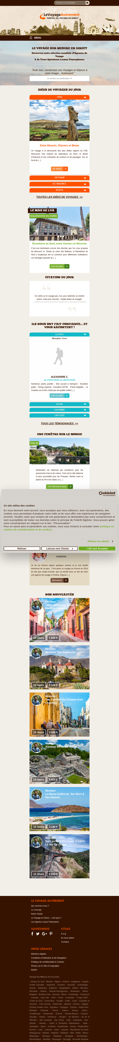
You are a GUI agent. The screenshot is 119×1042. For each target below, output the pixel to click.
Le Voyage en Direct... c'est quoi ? (46, 918)
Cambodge (73, 994)
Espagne (64, 1007)
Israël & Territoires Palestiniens (64, 1023)
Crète (67, 1001)
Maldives (64, 1033)
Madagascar (35, 1033)
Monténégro (82, 1036)
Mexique (50, 601)
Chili (53, 998)
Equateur (54, 1007)
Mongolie (69, 1036)
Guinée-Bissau (71, 1014)
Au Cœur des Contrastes (60, 652)
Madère (45, 1033)
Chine (60, 998)
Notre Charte (37, 914)
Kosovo (33, 1030)
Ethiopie (33, 1010)
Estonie (73, 1007)
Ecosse (76, 1004)
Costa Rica (49, 1001)
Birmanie (33, 991)
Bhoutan (84, 988)
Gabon (65, 1010)
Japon (43, 1026)
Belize (75, 988)
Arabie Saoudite (37, 985)
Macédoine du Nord (79, 1030)
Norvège (67, 1039)
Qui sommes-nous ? (40, 906)
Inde (68, 1020)
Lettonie (48, 1030)
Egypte (85, 1004)
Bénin (64, 994)
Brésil (85, 991)
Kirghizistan (83, 1026)
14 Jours (38, 826)
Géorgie (33, 1017)
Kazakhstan (63, 1026)
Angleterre (75, 981)
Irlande (33, 1023)
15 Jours (38, 732)
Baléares (53, 988)
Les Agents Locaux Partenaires (45, 922)
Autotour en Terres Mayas (61, 746)
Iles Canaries (46, 1020)
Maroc (85, 1033)
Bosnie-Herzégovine (59, 991)
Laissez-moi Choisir (59, 548)
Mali (72, 1033)
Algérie (57, 981)
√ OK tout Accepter (97, 548)
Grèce (84, 1010)
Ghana (75, 1010)
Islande (42, 1023)
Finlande (44, 1010)
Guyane (84, 1014)
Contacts (65, 942)
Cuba (74, 1001)
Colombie (70, 998)
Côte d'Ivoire (45, 1004)
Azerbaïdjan (82, 985)
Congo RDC (82, 998)
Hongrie (62, 1017)
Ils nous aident (67, 938)
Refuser (21, 548)
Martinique (34, 1036)
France (55, 1010)
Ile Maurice (74, 1017)
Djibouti (67, 1004)
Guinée (59, 1014)
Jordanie (51, 1026)
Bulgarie (33, 994)
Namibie (46, 1039)
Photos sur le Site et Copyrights (45, 966)
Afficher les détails (98, 541)
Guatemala (48, 1014)
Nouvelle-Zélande (80, 1039)
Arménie (61, 985)
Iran (86, 1020)
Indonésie (77, 1020)
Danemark (57, 1004)
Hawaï (42, 1017)
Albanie (49, 981)
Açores (33, 988)
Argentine (50, 985)
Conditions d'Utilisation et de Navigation (48, 958)
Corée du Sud (36, 1001)
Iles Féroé (59, 1020)
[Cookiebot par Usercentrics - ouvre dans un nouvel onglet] (101, 494)
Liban (56, 1030)
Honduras (52, 1017)
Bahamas (42, 988)
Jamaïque (34, 1026)
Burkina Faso (45, 994)
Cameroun (84, 994)
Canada (34, 998)
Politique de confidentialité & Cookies (47, 962)
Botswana (75, 991)
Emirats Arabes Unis (39, 1007)
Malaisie (55, 1033)
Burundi (56, 994)
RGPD (34, 970)
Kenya (73, 1026)
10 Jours (38, 637)
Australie (71, 985)
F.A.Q (63, 934)
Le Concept (36, 910)
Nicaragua (56, 1039)
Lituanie (64, 1030)
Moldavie (58, 1036)
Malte (78, 1033)
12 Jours (38, 685)
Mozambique (35, 1039)
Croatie (59, 1001)
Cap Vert (45, 998)
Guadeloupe (35, 1014)
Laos (40, 1030)
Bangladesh (65, 988)
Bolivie (44, 991)
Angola (85, 981)
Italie (85, 1023)
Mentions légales (38, 954)
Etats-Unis (83, 1007)
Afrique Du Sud (37, 981)
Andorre (65, 981)
